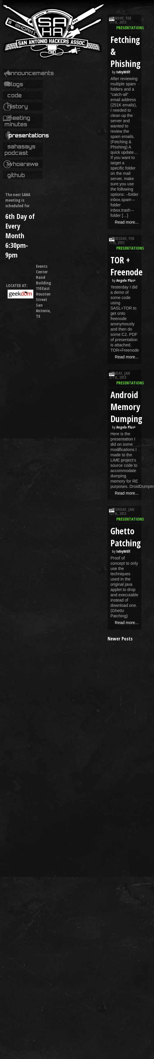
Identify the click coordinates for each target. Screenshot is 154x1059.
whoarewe (22, 164)
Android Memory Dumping (126, 407)
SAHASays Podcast (19, 149)
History (17, 106)
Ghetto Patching (125, 537)
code (14, 95)
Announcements (30, 73)
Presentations (28, 135)
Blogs (15, 84)
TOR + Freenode (126, 266)
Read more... (127, 222)
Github (16, 175)
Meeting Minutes (17, 121)
